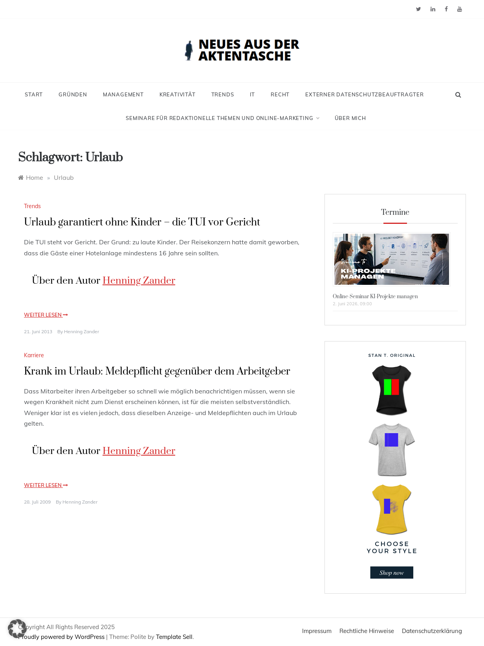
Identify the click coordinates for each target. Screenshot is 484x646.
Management (123, 94)
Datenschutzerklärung (432, 631)
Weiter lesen (46, 315)
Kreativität (178, 94)
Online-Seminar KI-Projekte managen (375, 296)
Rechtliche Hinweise (366, 631)
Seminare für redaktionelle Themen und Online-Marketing (222, 118)
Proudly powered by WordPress (62, 636)
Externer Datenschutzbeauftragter (364, 94)
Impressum (317, 631)
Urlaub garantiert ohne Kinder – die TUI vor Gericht (142, 222)
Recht (280, 94)
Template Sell (174, 636)
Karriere (34, 355)
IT (252, 94)
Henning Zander (139, 281)
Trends (222, 94)
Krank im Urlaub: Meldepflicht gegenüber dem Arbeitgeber (157, 371)
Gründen (73, 94)
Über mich (350, 118)
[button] (17, 628)
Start (34, 94)
